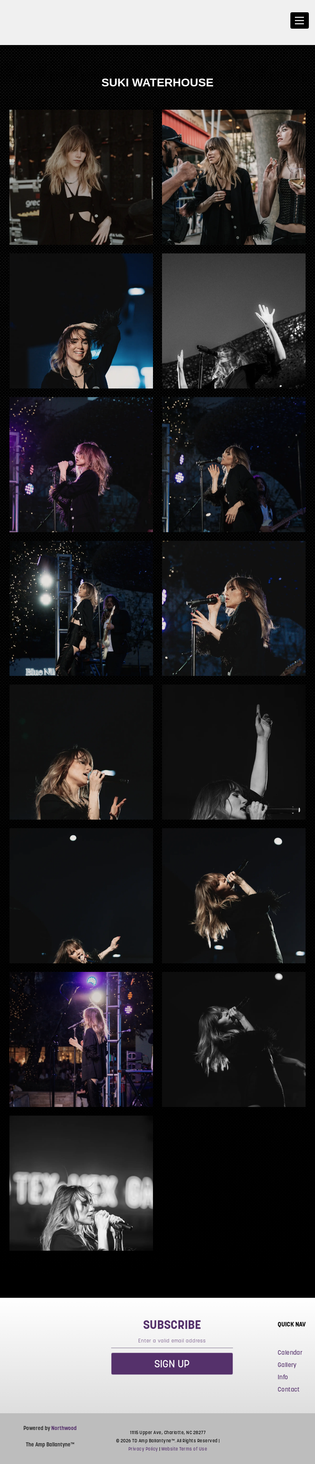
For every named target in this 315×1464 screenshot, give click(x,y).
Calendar (290, 1352)
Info (283, 1377)
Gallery (287, 1365)
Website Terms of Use (184, 1449)
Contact (289, 1389)
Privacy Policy (143, 1449)
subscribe (172, 1324)
